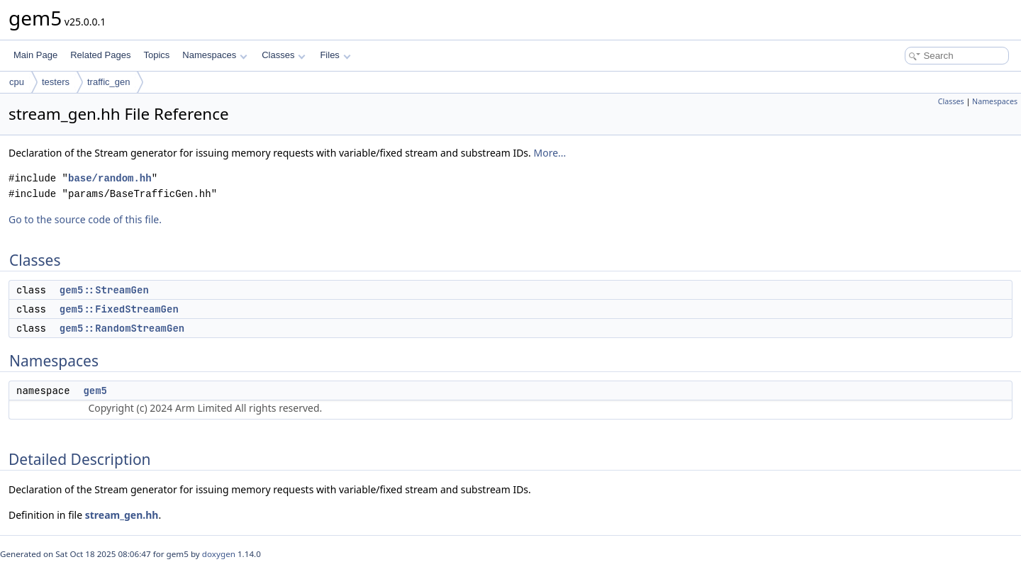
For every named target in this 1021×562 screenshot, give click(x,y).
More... (549, 152)
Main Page (35, 55)
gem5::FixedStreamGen (119, 309)
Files (335, 55)
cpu (16, 82)
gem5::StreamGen (104, 289)
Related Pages (100, 55)
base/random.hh (110, 178)
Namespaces (214, 55)
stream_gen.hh (122, 515)
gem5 (95, 390)
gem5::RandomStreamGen (122, 328)
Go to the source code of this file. (85, 219)
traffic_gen (108, 82)
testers (55, 82)
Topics (156, 55)
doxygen (218, 554)
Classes (284, 55)
